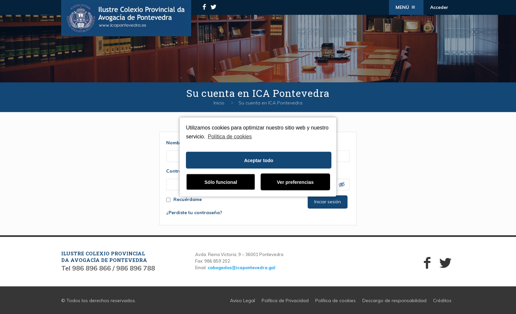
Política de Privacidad (285, 300)
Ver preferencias (295, 182)
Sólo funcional (220, 182)
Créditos (442, 300)
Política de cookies (230, 136)
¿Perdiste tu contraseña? (194, 212)
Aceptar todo (258, 160)
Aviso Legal (242, 300)
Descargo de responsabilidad (394, 300)
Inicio (219, 103)
